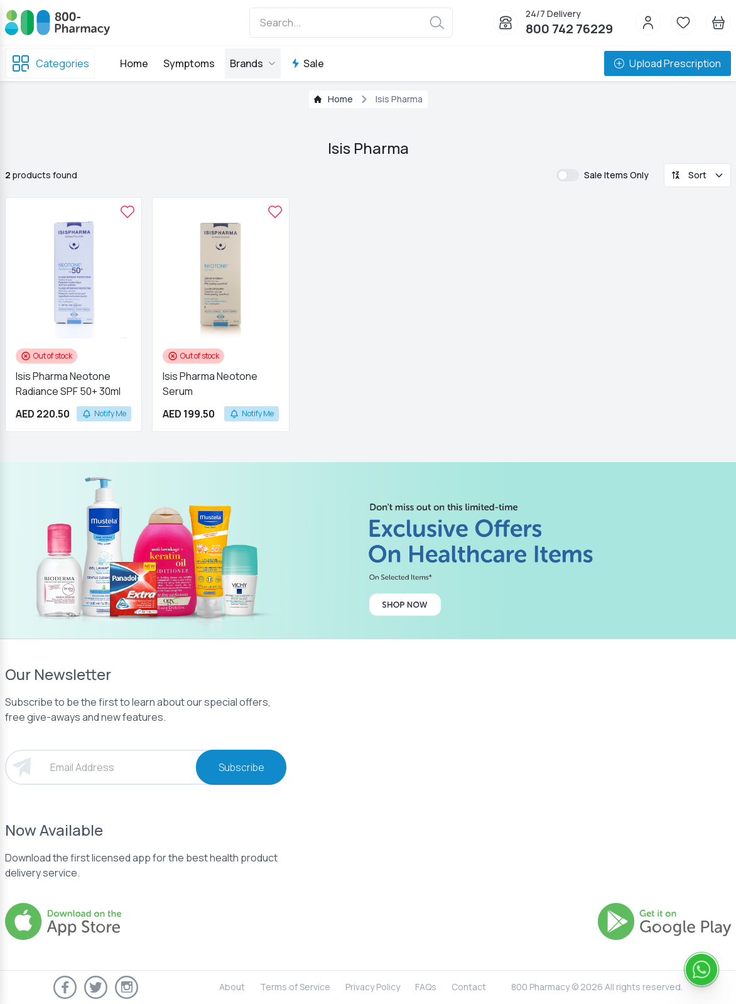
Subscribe (241, 767)
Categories (50, 63)
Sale (307, 63)
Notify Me (104, 413)
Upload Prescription (667, 63)
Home (134, 63)
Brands (253, 63)
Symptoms (189, 63)
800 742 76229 (569, 28)
